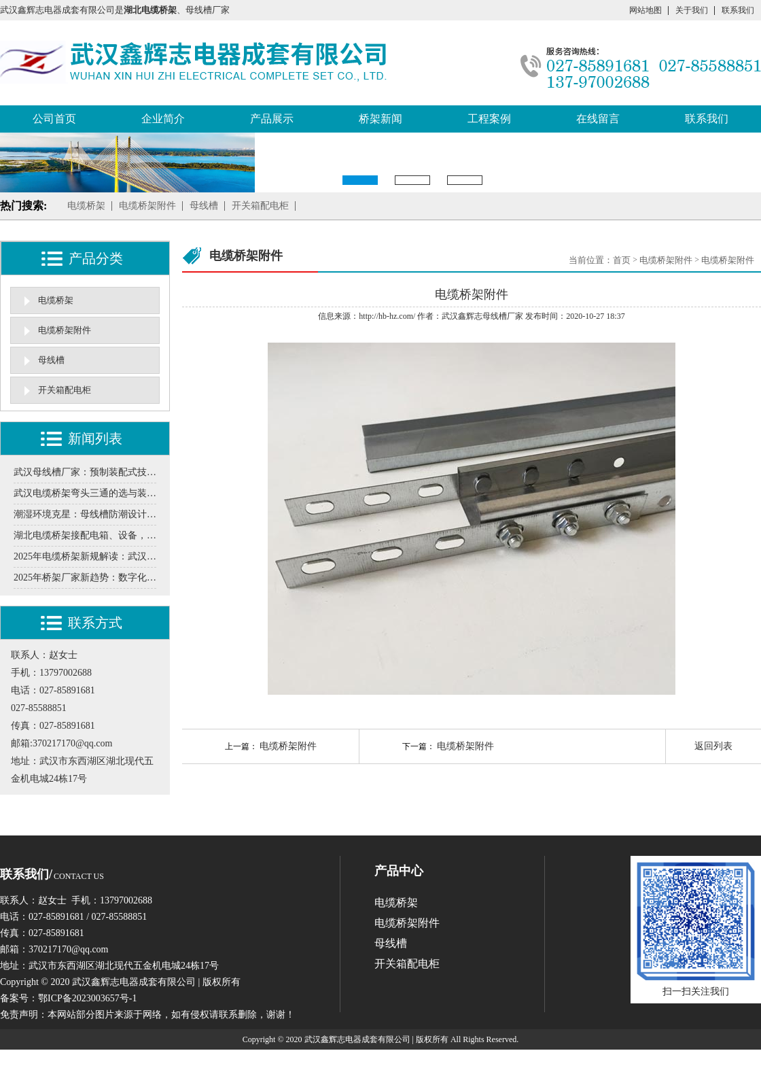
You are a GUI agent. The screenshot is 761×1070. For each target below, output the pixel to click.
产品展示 (272, 118)
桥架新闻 (380, 118)
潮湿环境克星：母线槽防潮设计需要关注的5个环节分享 (85, 514)
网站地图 (645, 10)
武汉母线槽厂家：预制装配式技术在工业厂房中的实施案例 (85, 472)
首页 (622, 260)
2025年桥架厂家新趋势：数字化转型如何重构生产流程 (85, 577)
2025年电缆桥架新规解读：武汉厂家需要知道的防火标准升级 (85, 556)
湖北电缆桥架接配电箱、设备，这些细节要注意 (85, 535)
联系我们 (738, 10)
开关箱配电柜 (260, 206)
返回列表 (713, 746)
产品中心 (398, 871)
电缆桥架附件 (147, 206)
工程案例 (489, 118)
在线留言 (598, 118)
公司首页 (54, 118)
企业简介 (163, 118)
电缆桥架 (86, 206)
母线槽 (204, 206)
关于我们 (691, 10)
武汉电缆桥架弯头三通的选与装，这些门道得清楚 (85, 493)
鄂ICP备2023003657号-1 (87, 998)
